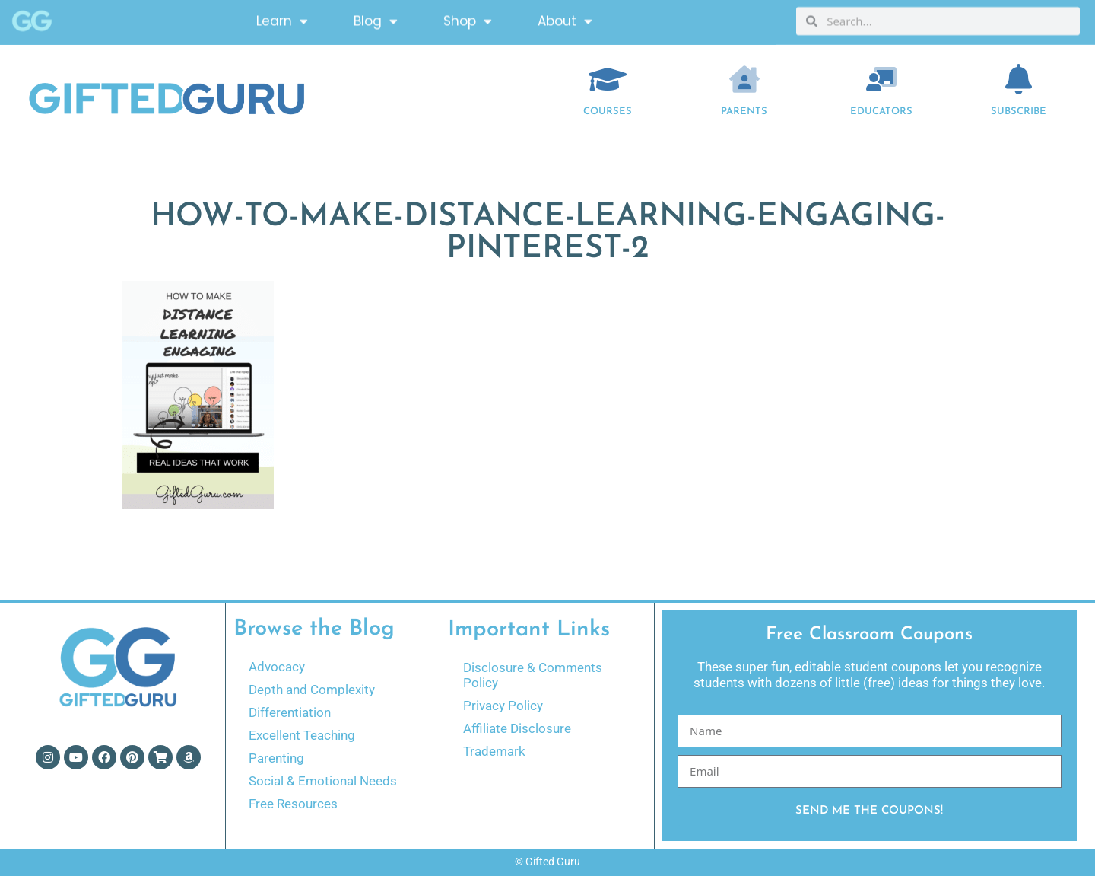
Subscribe (1018, 111)
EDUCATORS (881, 111)
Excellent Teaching (302, 735)
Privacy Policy (503, 705)
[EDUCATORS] (881, 79)
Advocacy (277, 666)
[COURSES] (607, 79)
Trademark (494, 751)
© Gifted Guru (547, 861)
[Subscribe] (1019, 79)
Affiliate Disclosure (517, 728)
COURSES (607, 111)
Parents (744, 111)
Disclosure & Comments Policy (532, 675)
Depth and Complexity (312, 689)
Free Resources (293, 803)
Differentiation (290, 712)
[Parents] (744, 79)
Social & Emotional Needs (323, 780)
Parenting (276, 758)
